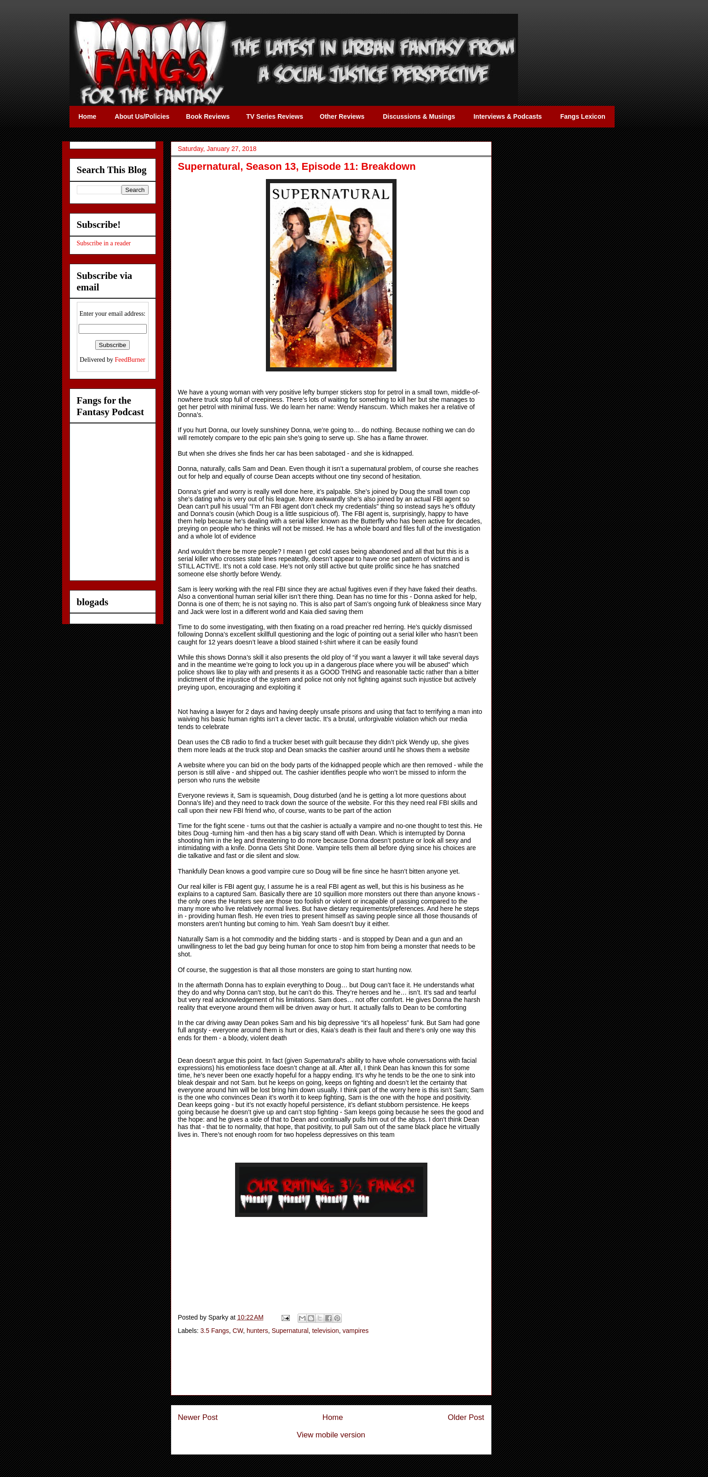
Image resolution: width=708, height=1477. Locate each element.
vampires (356, 1330)
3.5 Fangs (215, 1330)
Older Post (466, 1417)
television (325, 1330)
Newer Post (198, 1417)
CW (238, 1330)
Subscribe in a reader (104, 243)
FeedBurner (130, 359)
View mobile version (331, 1435)
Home (332, 1417)
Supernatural (289, 1330)
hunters (257, 1330)
